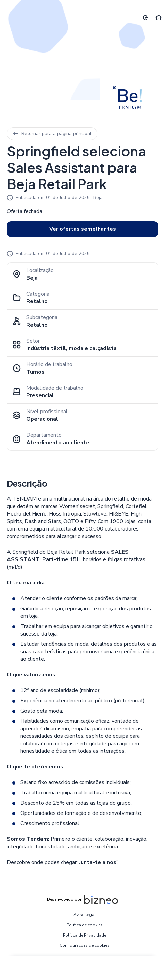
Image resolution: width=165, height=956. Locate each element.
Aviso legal (84, 914)
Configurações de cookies (85, 945)
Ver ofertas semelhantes (82, 229)
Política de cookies (85, 925)
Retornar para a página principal (52, 133)
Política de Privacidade (84, 935)
